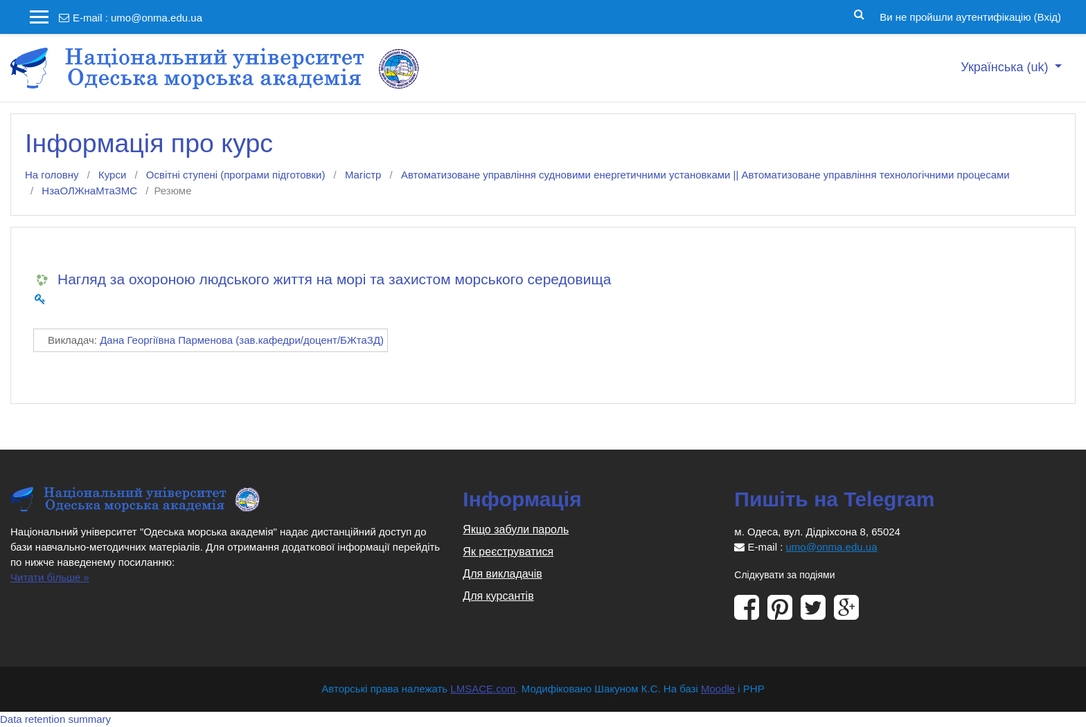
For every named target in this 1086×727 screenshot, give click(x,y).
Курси (112, 175)
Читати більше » (49, 577)
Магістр (363, 175)
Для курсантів (498, 596)
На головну (52, 175)
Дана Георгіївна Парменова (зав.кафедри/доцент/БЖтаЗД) (242, 340)
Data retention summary (55, 719)
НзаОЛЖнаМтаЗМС (89, 190)
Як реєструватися (508, 552)
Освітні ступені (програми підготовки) (236, 175)
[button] (859, 13)
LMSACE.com (482, 688)
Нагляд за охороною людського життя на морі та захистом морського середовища (334, 279)
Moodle (718, 688)
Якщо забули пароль (516, 529)
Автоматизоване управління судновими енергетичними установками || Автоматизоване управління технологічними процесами (705, 175)
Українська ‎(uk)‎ (1006, 67)
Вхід (1048, 17)
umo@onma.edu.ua (156, 18)
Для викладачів (502, 574)
